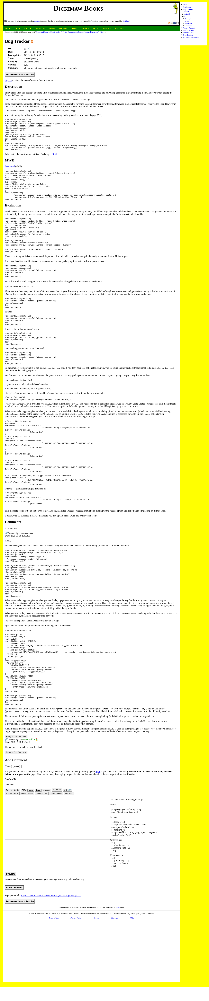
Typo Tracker (188, 35)
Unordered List (56, 869)
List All (187, 14)
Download (10, 173)
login (98, 847)
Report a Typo (188, 33)
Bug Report (187, 7)
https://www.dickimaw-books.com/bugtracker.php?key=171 (51, 971)
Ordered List (41, 869)
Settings (126, 21)
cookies (37, 21)
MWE (187, 21)
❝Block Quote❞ (27, 869)
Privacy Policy (76, 993)
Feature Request (189, 28)
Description (189, 19)
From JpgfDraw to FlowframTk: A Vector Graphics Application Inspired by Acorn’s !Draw (70, 32)
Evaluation (188, 23)
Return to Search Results (20, 74)
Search (186, 12)
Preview (10, 949)
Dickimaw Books (78, 8)
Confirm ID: (24, 854)
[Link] (54, 161)
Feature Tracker (189, 30)
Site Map (114, 993)
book (118, 983)
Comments (188, 26)
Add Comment (14, 963)
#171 (186, 16)
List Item (68, 869)
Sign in (8, 80)
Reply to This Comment (16, 812)
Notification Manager (191, 37)
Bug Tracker (188, 9)
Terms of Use (54, 993)
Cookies (96, 993)
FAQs (185, 5)
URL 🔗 (67, 865)
